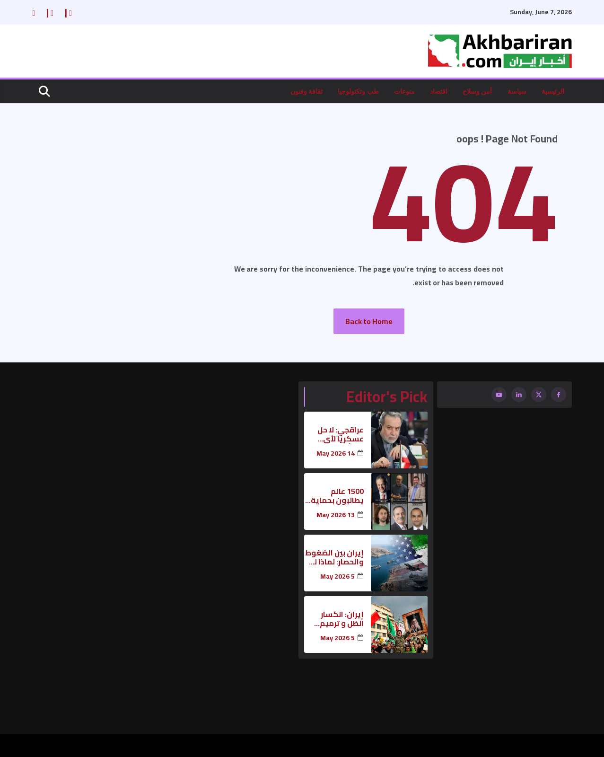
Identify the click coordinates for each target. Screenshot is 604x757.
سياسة (517, 91)
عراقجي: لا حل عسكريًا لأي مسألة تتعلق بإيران (340, 434)
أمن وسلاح (477, 91)
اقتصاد (438, 91)
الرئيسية (553, 91)
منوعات (404, 91)
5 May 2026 (337, 576)
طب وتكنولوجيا (358, 91)
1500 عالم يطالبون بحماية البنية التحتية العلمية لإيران (337, 496)
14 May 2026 (335, 453)
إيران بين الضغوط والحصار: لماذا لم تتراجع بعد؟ (334, 557)
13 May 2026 (335, 515)
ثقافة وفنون (306, 91)
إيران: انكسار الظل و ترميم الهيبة (342, 619)
